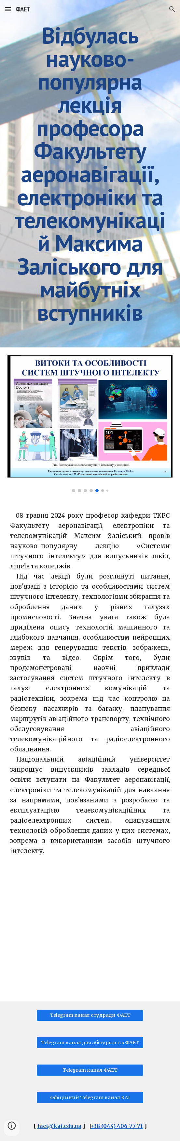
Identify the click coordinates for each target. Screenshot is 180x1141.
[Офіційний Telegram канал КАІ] (90, 1097)
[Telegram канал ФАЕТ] (90, 1070)
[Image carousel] (90, 423)
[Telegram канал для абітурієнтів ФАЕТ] (90, 1042)
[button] (8, 9)
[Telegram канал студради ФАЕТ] (90, 1015)
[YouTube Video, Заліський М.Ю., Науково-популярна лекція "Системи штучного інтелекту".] (90, 934)
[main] (90, 174)
